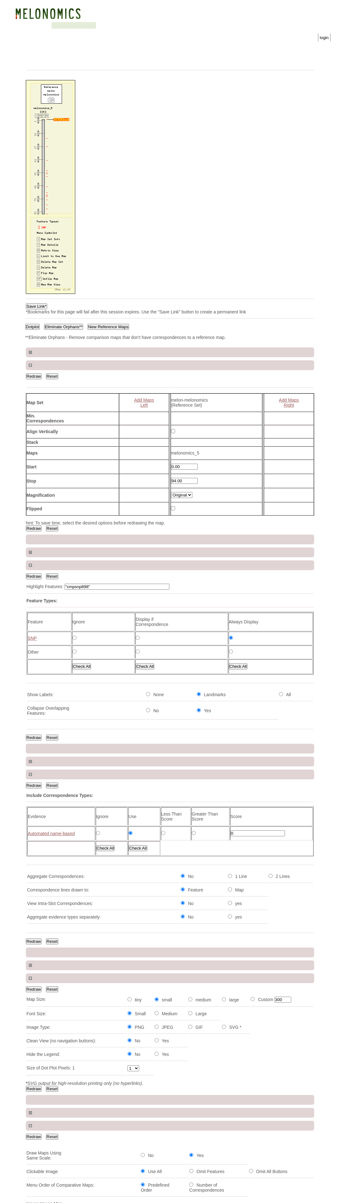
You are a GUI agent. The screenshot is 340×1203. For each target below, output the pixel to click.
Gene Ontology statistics (163, 25)
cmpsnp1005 (39, 1059)
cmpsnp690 (37, 906)
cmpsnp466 (37, 865)
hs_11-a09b (38, 1170)
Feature (34, 826)
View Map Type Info (138, 648)
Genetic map (55, 25)
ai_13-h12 (36, 879)
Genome (30, 25)
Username (204, 25)
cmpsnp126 (37, 1142)
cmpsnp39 (36, 1073)
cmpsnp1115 (39, 893)
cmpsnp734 (37, 1128)
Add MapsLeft (144, 390)
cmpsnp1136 (39, 1017)
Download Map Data (195, 781)
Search (97, 25)
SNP (190, 720)
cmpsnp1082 (39, 837)
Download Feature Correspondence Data (215, 786)
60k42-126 (36, 934)
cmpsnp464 (37, 948)
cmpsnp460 (37, 1031)
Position (115, 826)
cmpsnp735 (37, 851)
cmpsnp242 (37, 1156)
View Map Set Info (178, 662)
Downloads (121, 25)
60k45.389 (36, 1003)
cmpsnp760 (37, 1100)
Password (264, 25)
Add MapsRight (289, 390)
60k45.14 (35, 990)
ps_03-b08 (36, 1087)
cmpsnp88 (36, 1114)
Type (88, 826)
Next (122, 800)
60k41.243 (36, 976)
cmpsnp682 (37, 1045)
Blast (78, 25)
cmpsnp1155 (39, 920)
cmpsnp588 (37, 962)
